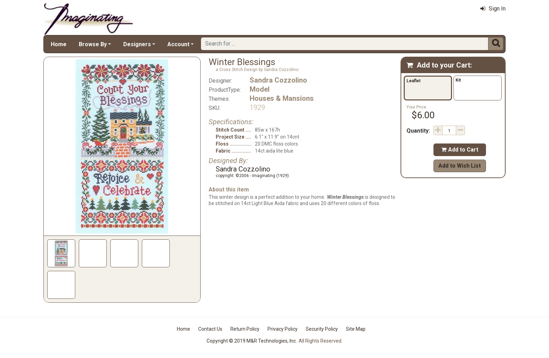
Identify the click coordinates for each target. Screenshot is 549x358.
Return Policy (244, 329)
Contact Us (210, 329)
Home (59, 44)
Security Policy (322, 329)
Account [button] (178, 44)
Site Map (356, 329)
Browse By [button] (93, 44)
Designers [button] (137, 44)
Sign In (493, 8)
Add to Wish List (459, 165)
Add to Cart (459, 149)
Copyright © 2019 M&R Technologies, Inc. (252, 341)
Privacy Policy (282, 329)
